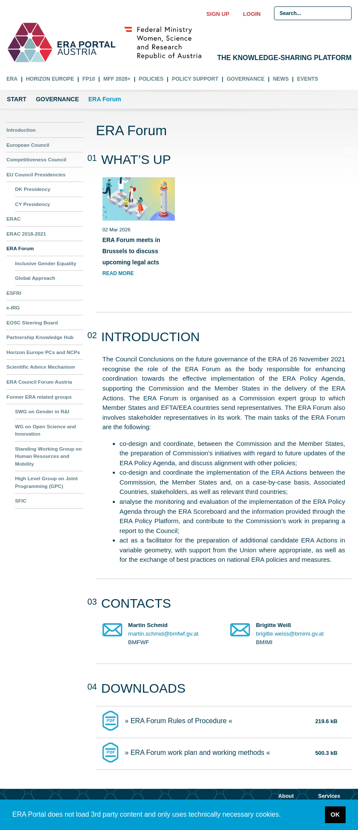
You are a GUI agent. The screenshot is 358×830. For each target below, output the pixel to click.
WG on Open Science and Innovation (45, 430)
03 (348, 194)
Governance (246, 79)
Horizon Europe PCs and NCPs (43, 352)
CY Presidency (32, 204)
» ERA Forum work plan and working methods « (197, 752)
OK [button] (335, 814)
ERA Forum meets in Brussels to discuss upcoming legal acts (131, 251)
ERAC (13, 218)
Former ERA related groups (39, 397)
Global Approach (35, 278)
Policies (151, 79)
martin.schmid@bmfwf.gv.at (163, 633)
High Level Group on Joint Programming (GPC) (46, 482)
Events (307, 79)
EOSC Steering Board (32, 322)
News (281, 79)
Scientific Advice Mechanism (40, 367)
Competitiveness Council (36, 159)
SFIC (21, 500)
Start (17, 99)
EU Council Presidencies (36, 174)
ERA (12, 79)
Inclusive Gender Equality (45, 263)
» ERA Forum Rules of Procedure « (178, 720)
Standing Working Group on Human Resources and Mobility (48, 456)
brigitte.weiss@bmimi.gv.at (290, 633)
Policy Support (195, 79)
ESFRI (13, 293)
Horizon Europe (50, 79)
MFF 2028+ (116, 79)
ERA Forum (20, 248)
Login (252, 14)
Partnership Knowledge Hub (40, 337)
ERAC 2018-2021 (26, 233)
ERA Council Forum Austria (39, 382)
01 (348, 150)
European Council (27, 145)
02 (346, 173)
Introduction (21, 130)
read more (118, 273)
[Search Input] (313, 13)
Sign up (217, 14)
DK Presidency (33, 189)
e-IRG (13, 307)
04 (348, 216)
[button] (284, 815)
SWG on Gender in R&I (42, 411)
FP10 (88, 79)
